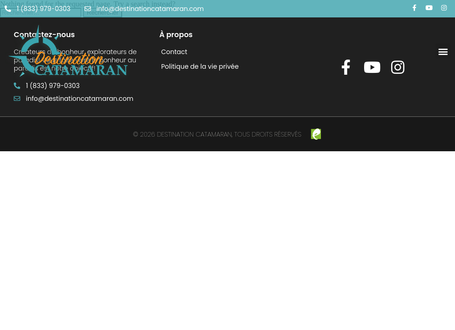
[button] (442, 51)
